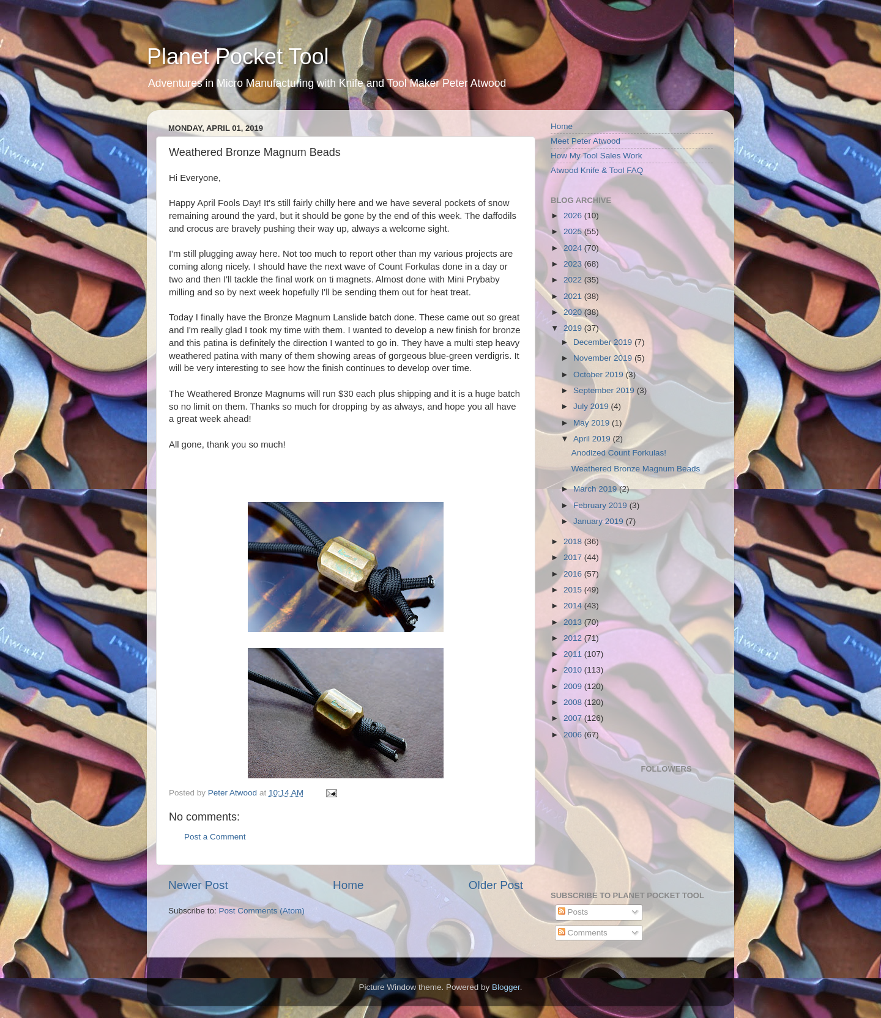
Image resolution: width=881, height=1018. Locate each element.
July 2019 (592, 406)
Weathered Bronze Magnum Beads (636, 468)
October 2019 (599, 374)
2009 (573, 686)
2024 (573, 248)
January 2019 (599, 521)
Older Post (496, 885)
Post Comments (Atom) (262, 910)
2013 (573, 622)
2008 (573, 702)
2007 (573, 718)
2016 (573, 573)
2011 (573, 653)
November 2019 (603, 358)
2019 (573, 328)
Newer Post (198, 885)
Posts (573, 912)
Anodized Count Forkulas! (618, 452)
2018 (573, 541)
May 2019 (592, 422)
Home (348, 885)
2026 (573, 215)
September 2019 (605, 390)
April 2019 (593, 438)
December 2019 (603, 342)
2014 (573, 605)
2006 (573, 734)
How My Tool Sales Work (596, 155)
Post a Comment (215, 836)
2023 (573, 263)
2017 (573, 557)
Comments (583, 932)
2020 (573, 312)
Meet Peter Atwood (585, 141)
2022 (573, 279)
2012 (573, 638)
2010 (573, 669)
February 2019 (601, 505)
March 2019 (596, 488)
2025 (573, 231)
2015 (573, 589)
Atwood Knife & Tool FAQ (597, 170)
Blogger (506, 987)
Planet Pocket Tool (238, 56)
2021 (573, 296)
